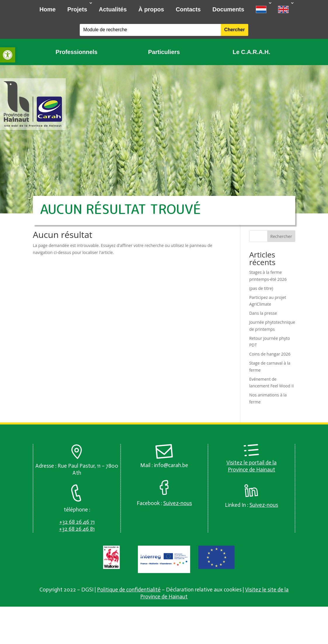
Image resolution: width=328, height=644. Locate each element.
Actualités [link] (113, 9)
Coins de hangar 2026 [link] (269, 354)
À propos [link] (151, 9)
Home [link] (47, 9)
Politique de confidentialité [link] (129, 589)
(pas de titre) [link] (261, 288)
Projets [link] (77, 9)
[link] (7, 54)
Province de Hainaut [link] (251, 469)
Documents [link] (228, 9)
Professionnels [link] (76, 52)
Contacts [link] (188, 9)
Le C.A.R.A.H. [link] (251, 52)
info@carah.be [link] (171, 465)
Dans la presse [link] (263, 313)
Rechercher (281, 236)
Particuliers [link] (164, 52)
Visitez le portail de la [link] (251, 462)
